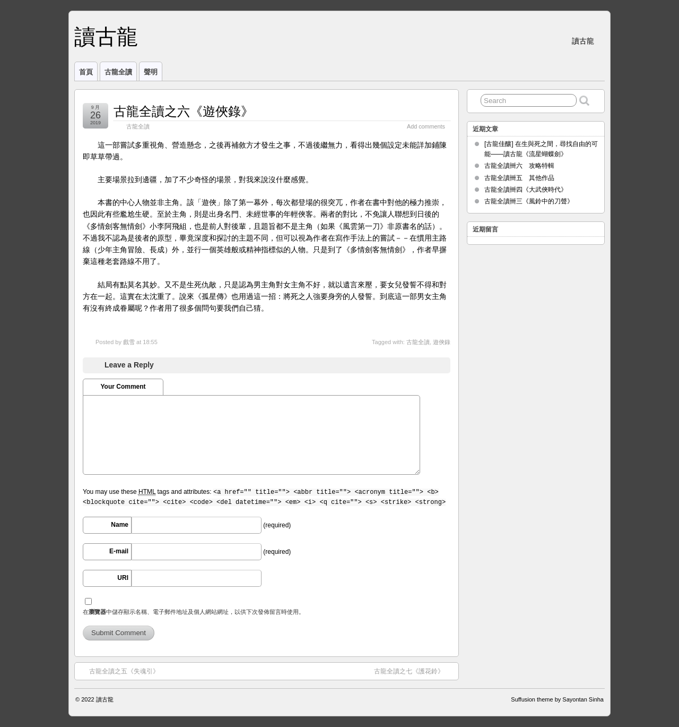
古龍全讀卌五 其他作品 (519, 178)
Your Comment (122, 386)
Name (119, 524)
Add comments (426, 126)
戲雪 (129, 342)
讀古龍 (106, 36)
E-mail (118, 551)
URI (122, 577)
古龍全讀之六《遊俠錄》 (184, 111)
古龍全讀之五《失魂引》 (119, 670)
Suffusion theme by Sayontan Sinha (557, 699)
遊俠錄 (441, 342)
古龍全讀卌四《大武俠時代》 (525, 189)
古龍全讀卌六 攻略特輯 (519, 165)
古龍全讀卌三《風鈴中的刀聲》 (528, 201)
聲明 (151, 72)
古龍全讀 (118, 72)
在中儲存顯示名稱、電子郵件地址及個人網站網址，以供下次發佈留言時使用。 (193, 612)
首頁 (86, 72)
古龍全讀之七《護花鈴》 (414, 670)
